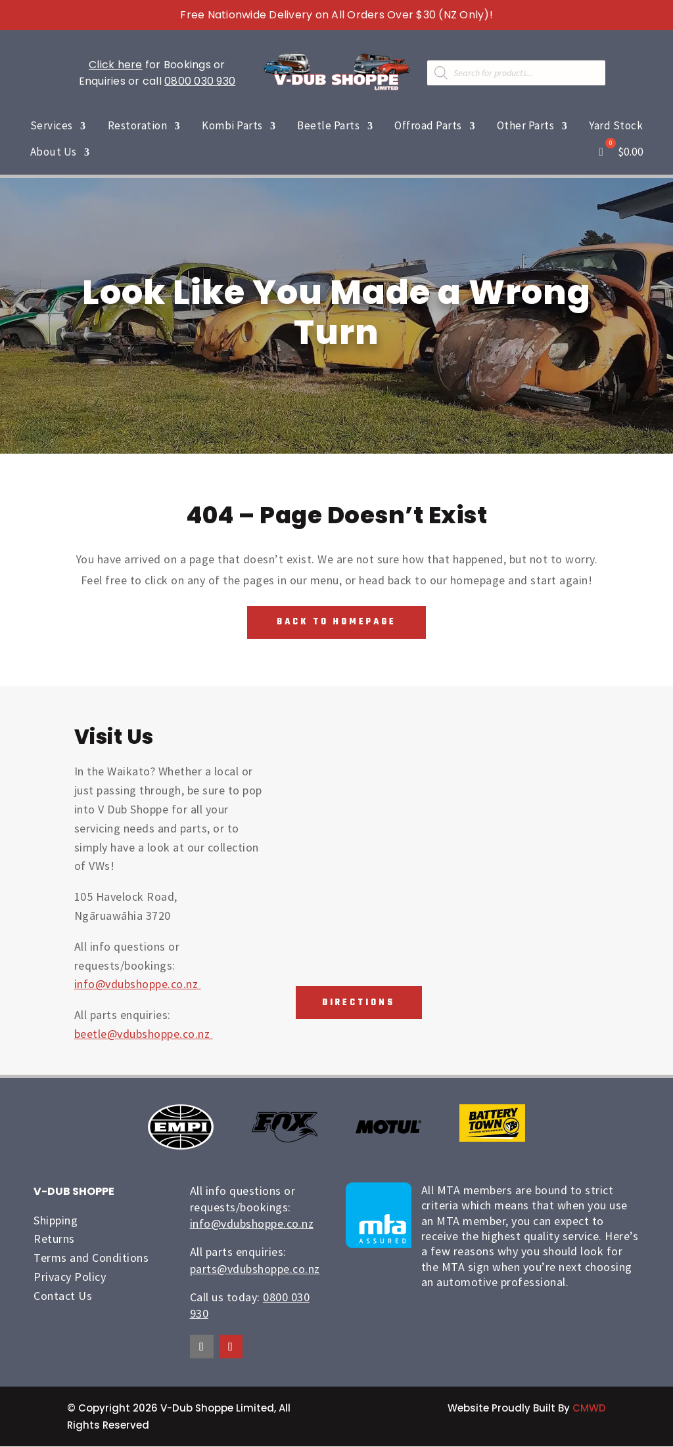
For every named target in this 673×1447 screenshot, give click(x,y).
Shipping (56, 1220)
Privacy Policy (70, 1276)
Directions (357, 1003)
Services (51, 125)
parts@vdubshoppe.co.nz (255, 1268)
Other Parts (526, 125)
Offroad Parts (428, 125)
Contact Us (63, 1295)
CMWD (589, 1408)
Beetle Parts (328, 125)
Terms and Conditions (91, 1258)
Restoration (138, 125)
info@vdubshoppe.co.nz (137, 984)
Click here (116, 64)
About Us (53, 151)
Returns (54, 1239)
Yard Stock (616, 125)
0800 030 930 (199, 81)
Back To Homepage (336, 622)
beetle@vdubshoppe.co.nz (143, 1033)
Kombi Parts (232, 125)
